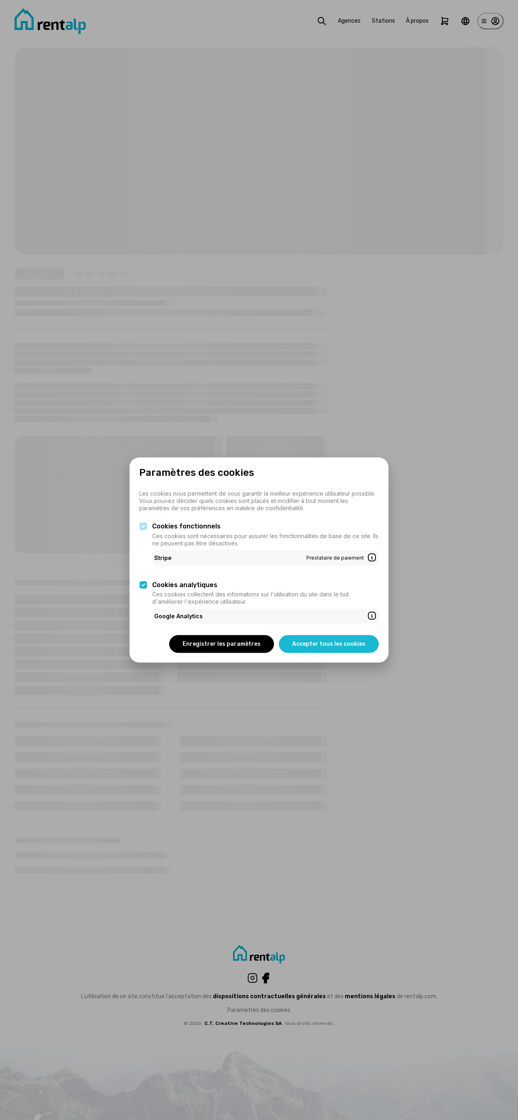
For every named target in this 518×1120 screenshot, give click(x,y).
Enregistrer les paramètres (222, 643)
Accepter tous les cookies (328, 643)
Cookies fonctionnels (186, 526)
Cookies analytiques (184, 584)
